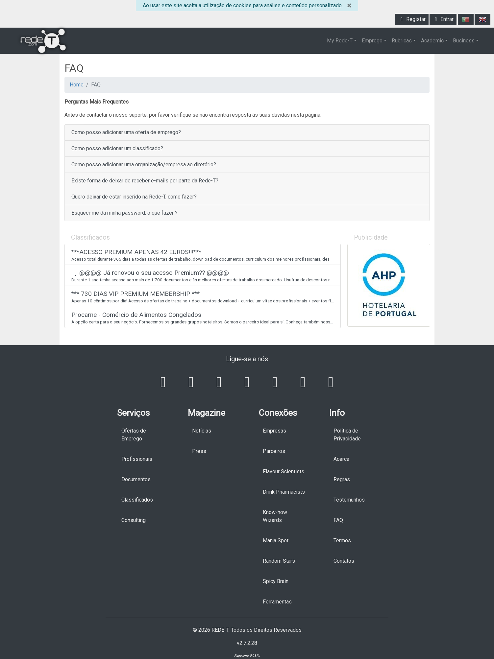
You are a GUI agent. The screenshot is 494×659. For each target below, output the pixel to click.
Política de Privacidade (347, 435)
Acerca (341, 459)
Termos (342, 540)
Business (464, 40)
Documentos (136, 479)
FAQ (338, 520)
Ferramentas (277, 602)
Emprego (372, 40)
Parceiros (274, 451)
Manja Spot (275, 540)
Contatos (343, 561)
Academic (432, 40)
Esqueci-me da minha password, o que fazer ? (124, 213)
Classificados (137, 500)
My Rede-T (340, 40)
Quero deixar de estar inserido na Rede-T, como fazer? (134, 197)
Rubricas (402, 40)
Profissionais (136, 459)
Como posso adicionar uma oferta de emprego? (126, 132)
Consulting (133, 520)
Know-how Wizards (275, 516)
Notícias (201, 431)
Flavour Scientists (283, 471)
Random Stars (279, 561)
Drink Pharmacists (284, 492)
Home (77, 85)
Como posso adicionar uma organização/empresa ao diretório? (143, 164)
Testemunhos (349, 500)
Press (199, 451)
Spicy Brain (275, 581)
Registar (412, 19)
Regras (341, 479)
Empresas (274, 431)
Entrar (443, 19)
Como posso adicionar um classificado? (117, 148)
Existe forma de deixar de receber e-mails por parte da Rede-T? (144, 180)
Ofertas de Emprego (133, 435)
